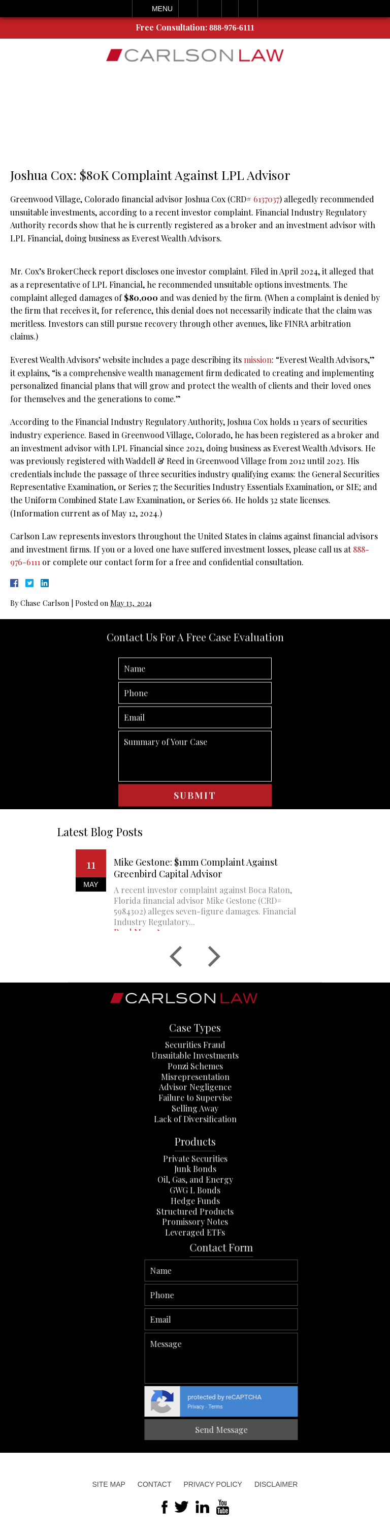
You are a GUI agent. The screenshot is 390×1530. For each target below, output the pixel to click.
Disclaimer (276, 1484)
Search (248, 8)
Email (209, 8)
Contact (155, 1484)
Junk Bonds (195, 1216)
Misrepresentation (195, 1124)
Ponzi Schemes (195, 1114)
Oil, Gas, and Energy (195, 1227)
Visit (230, 8)
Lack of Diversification (195, 1166)
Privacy (359, 1407)
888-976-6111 (231, 27)
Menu (162, 9)
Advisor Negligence (195, 1134)
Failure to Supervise (195, 1145)
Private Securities (195, 1206)
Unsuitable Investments (195, 1103)
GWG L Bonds (195, 1238)
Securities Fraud (195, 1092)
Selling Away (195, 1156)
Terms (379, 1407)
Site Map (108, 1484)
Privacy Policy (212, 1484)
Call (188, 8)
